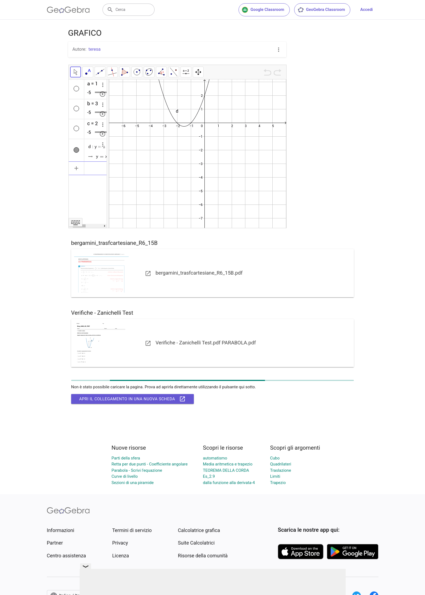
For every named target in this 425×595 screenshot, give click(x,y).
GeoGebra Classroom (321, 10)
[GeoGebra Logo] (68, 10)
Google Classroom (263, 10)
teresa (95, 49)
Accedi (366, 9)
